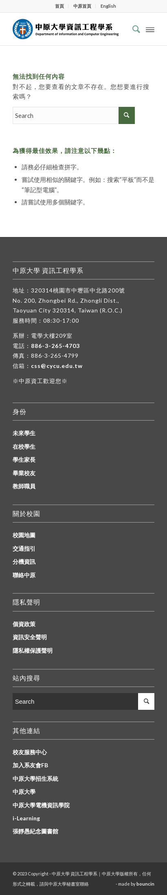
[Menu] (150, 29)
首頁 (59, 6)
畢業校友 (24, 473)
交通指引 (24, 548)
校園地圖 (24, 535)
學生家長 (24, 459)
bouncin (145, 883)
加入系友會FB (30, 765)
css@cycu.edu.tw (57, 365)
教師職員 (24, 486)
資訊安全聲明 (30, 637)
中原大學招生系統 (35, 778)
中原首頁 (82, 6)
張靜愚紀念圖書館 (35, 831)
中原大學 (24, 791)
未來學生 (24, 433)
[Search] (132, 29)
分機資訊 (24, 561)
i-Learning (26, 818)
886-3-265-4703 (55, 345)
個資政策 (24, 623)
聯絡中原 (24, 575)
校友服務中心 (30, 752)
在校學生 (24, 446)
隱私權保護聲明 (33, 650)
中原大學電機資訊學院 (41, 805)
